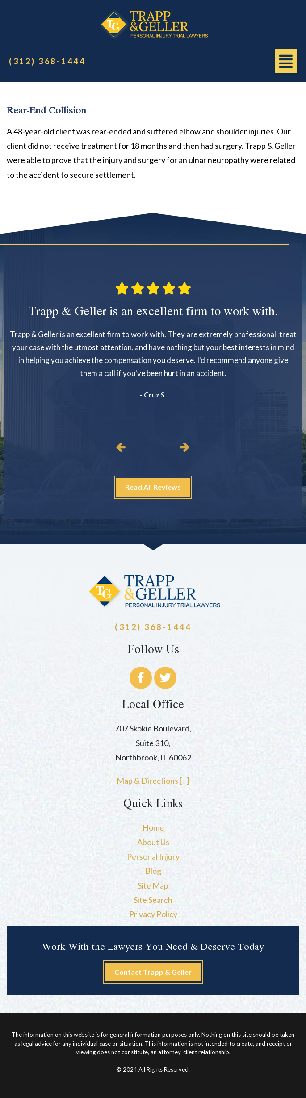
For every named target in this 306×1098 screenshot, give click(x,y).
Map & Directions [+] (153, 780)
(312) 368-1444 (47, 61)
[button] (286, 61)
